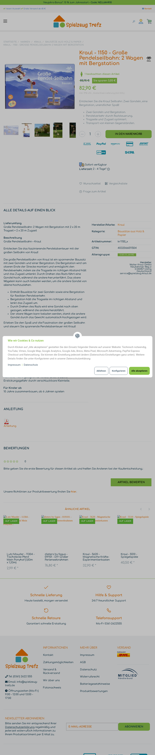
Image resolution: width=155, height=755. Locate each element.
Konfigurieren (118, 371)
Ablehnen (101, 371)
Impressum (14, 364)
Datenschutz (31, 364)
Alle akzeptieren (139, 371)
